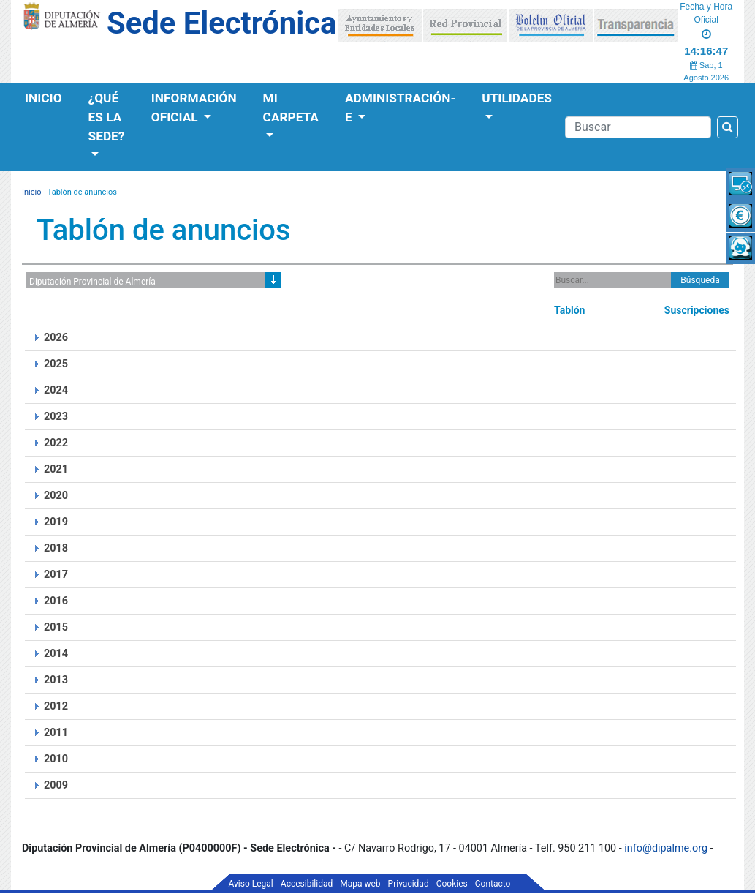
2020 (56, 495)
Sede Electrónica (221, 23)
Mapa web (360, 883)
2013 (56, 680)
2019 (56, 522)
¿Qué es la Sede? (106, 117)
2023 (56, 416)
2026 (56, 337)
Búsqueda (699, 280)
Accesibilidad (307, 883)
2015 (56, 627)
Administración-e (400, 107)
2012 (56, 706)
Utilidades (517, 98)
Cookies (452, 883)
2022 (56, 443)
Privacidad (408, 883)
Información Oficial (194, 107)
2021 (56, 469)
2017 (56, 574)
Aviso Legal (251, 883)
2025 (56, 364)
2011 (56, 732)
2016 (56, 601)
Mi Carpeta (291, 107)
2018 (56, 548)
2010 (56, 759)
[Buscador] (638, 127)
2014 (56, 653)
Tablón (569, 310)
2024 (56, 390)
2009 (56, 785)
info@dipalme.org (665, 848)
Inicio (43, 98)
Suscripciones (696, 310)
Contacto (493, 883)
